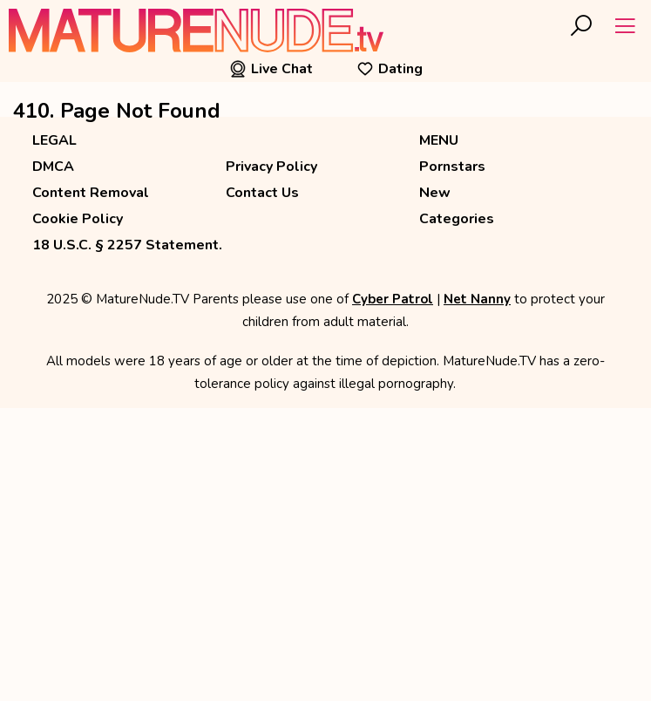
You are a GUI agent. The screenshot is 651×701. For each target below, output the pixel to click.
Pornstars (452, 166)
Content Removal (90, 192)
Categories (456, 218)
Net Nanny (477, 299)
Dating (389, 68)
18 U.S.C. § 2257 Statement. (127, 245)
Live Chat (271, 68)
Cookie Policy (77, 218)
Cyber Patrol (392, 299)
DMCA (53, 166)
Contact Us (262, 192)
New (435, 192)
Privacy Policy (271, 166)
